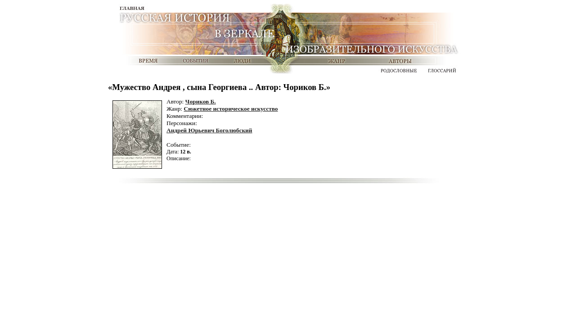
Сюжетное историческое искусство (231, 108)
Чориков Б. (200, 101)
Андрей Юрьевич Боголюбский (209, 130)
